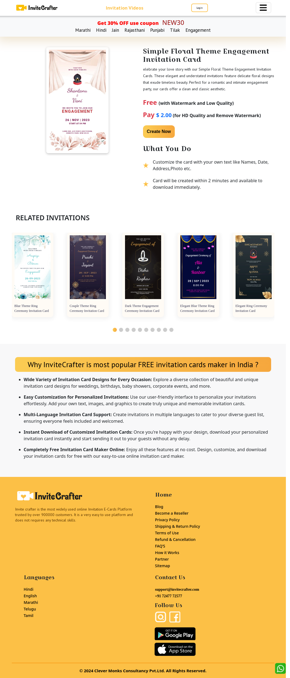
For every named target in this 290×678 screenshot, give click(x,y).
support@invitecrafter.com (177, 589)
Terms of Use (167, 532)
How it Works (167, 552)
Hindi (101, 30)
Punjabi (157, 30)
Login (199, 8)
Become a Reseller (171, 513)
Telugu (30, 609)
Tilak (175, 30)
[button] (115, 330)
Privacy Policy (167, 519)
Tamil (29, 615)
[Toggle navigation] (263, 7)
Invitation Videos (124, 8)
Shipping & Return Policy (177, 526)
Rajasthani (134, 30)
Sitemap (162, 565)
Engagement (198, 30)
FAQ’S (160, 546)
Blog (159, 506)
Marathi (83, 30)
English (30, 595)
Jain (115, 30)
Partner (162, 559)
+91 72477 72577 (168, 596)
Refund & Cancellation (175, 539)
